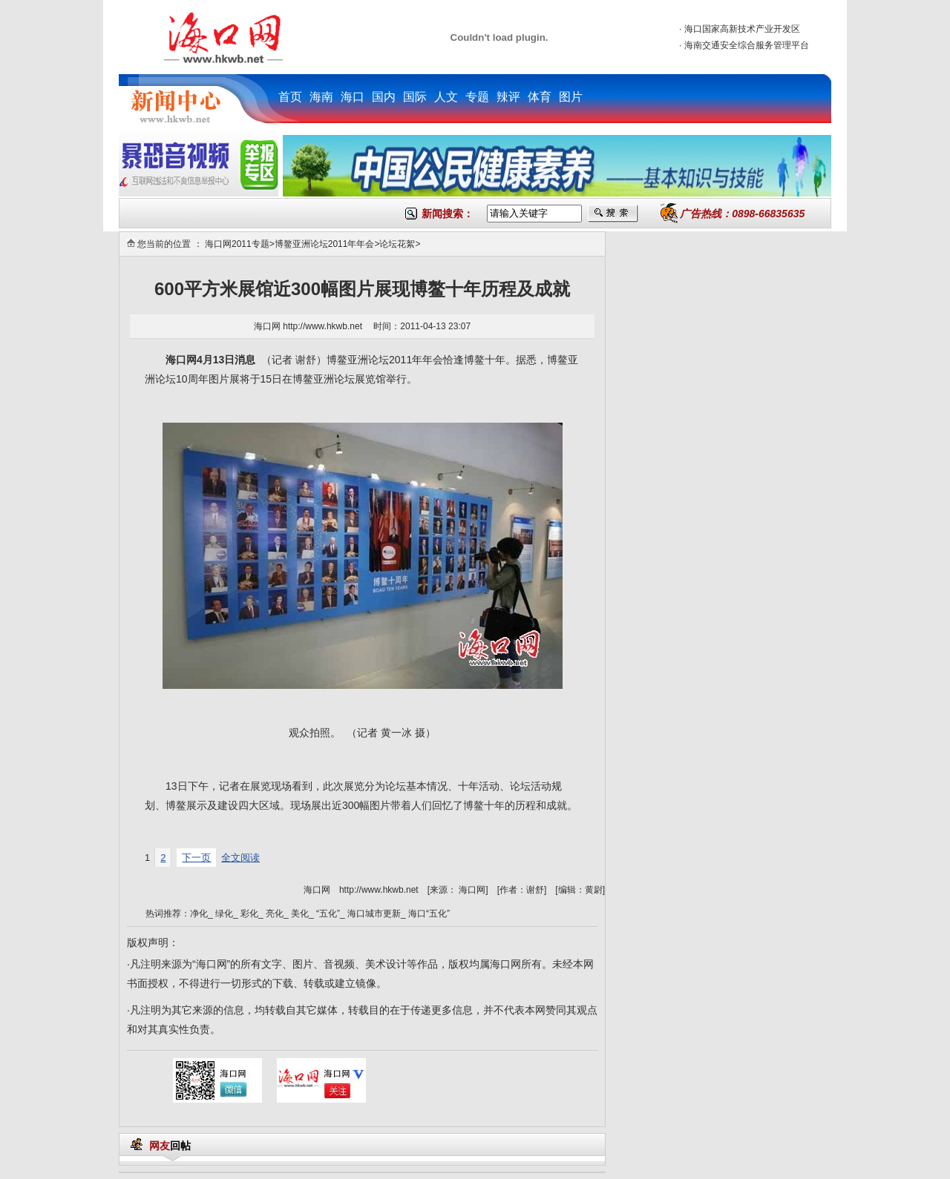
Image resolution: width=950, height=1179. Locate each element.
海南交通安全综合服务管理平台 (746, 45)
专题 (477, 96)
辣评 (508, 96)
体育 (539, 96)
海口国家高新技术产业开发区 (742, 29)
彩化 (249, 913)
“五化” (328, 913)
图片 (571, 96)
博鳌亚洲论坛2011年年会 (325, 244)
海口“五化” (429, 913)
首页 (290, 96)
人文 (446, 96)
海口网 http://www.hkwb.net (309, 326)
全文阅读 (240, 857)
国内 (384, 96)
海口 (352, 96)
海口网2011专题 (237, 244)
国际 (415, 96)
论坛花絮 (397, 244)
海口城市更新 (374, 913)
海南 (321, 96)
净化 (199, 913)
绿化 (224, 913)
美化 (300, 913)
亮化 (275, 913)
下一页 (196, 857)
